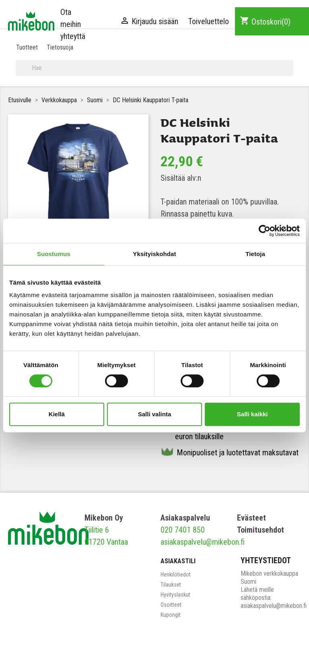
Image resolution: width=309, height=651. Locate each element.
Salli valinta (154, 414)
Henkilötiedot (176, 574)
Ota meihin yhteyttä (72, 24)
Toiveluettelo (208, 21)
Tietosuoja (60, 47)
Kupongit (171, 615)
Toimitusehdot (260, 530)
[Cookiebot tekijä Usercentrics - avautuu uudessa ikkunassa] (264, 231)
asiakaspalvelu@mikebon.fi (203, 542)
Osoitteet (171, 604)
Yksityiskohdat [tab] (154, 253)
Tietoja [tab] (255, 253)
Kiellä (57, 414)
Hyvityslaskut (175, 594)
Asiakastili (178, 561)
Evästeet (251, 518)
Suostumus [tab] (53, 253)
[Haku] (154, 68)
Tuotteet (27, 47)
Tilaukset (171, 584)
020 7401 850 (183, 530)
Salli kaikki (252, 414)
